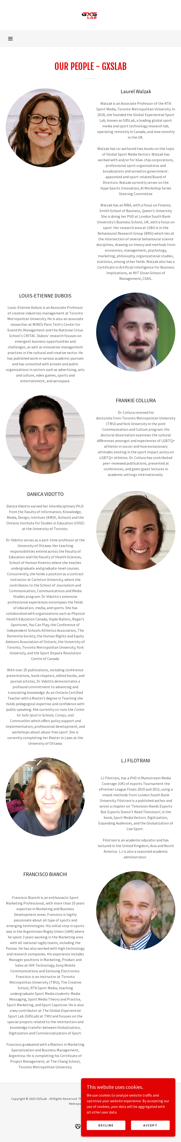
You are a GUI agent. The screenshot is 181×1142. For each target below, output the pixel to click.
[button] (10, 38)
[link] (90, 15)
